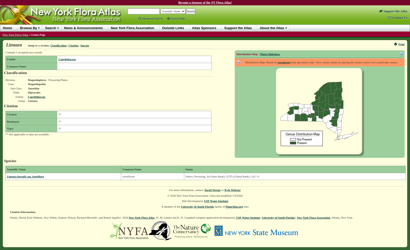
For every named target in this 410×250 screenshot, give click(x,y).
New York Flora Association (313, 217)
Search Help (176, 18)
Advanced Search (151, 18)
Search (50, 28)
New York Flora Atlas (15, 34)
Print (399, 44)
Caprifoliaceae (67, 59)
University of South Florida (197, 206)
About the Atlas (272, 28)
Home (7, 28)
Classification (58, 45)
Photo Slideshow (270, 54)
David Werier (213, 190)
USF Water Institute (216, 201)
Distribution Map (247, 54)
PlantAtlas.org (234, 206)
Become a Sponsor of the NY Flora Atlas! (205, 2)
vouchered (283, 62)
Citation (74, 45)
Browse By (28, 28)
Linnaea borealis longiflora (25, 176)
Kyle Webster (233, 190)
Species (84, 45)
